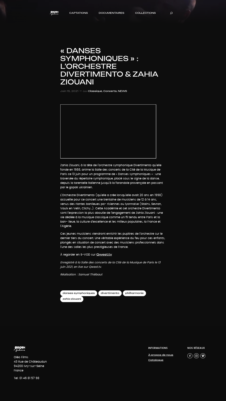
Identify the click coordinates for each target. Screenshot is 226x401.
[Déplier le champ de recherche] (171, 13)
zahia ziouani (72, 299)
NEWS (122, 91)
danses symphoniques (79, 293)
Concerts (110, 91)
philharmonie (134, 293)
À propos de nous (160, 355)
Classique (95, 91)
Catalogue (155, 360)
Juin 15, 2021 (69, 91)
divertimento (110, 293)
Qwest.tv (104, 254)
